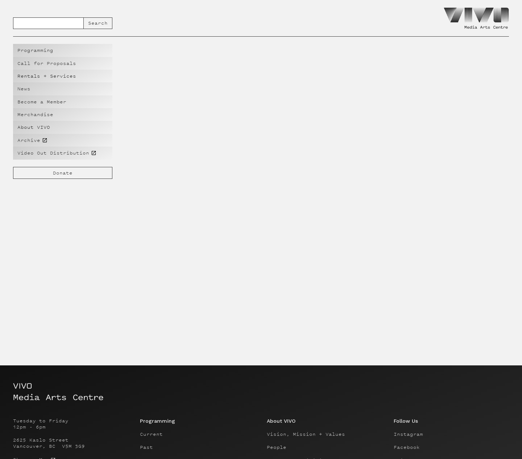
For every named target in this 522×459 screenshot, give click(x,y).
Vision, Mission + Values (306, 434)
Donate (62, 173)
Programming (35, 50)
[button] (62, 76)
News (23, 89)
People (276, 447)
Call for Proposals (46, 63)
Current (151, 434)
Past (146, 447)
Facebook (407, 447)
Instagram (408, 434)
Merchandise (35, 114)
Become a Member (41, 102)
